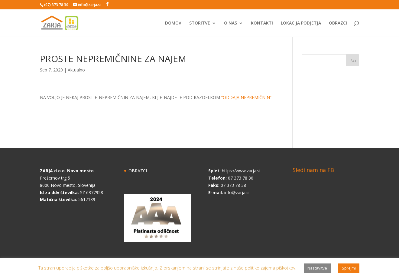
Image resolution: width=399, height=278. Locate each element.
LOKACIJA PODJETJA (301, 23)
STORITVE (199, 23)
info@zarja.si (236, 192)
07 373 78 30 (240, 178)
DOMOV (173, 23)
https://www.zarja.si (241, 171)
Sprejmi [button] (349, 268)
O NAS (230, 23)
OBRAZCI (338, 23)
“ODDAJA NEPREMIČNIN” (246, 97)
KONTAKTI (262, 23)
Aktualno (76, 70)
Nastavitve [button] (317, 268)
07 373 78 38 (233, 185)
